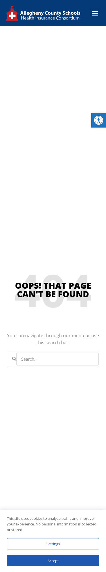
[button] (95, 13)
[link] (98, 120)
